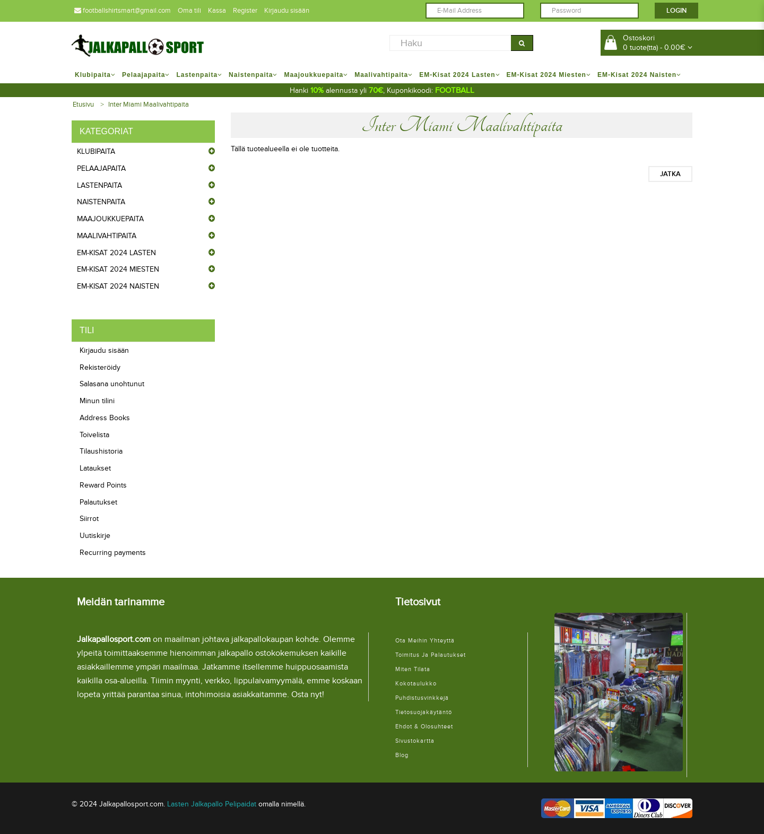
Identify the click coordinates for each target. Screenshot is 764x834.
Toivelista (94, 434)
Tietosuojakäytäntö (423, 712)
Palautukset (98, 502)
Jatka (670, 174)
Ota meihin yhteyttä (425, 640)
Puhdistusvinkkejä (422, 697)
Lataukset (95, 468)
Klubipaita (96, 151)
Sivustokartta (415, 740)
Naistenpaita (101, 201)
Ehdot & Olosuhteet (424, 726)
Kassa (217, 10)
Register (245, 10)
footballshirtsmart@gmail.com (122, 10)
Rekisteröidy (100, 367)
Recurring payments (113, 552)
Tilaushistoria (101, 451)
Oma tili (189, 10)
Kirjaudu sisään (286, 10)
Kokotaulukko (416, 683)
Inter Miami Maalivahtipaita (148, 104)
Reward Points (103, 485)
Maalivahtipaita (106, 235)
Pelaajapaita (101, 168)
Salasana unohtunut (112, 383)
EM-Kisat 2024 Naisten (118, 286)
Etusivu (83, 104)
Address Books (105, 417)
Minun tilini (97, 400)
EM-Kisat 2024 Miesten (118, 269)
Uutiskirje (95, 535)
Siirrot (89, 518)
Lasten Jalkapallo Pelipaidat (211, 804)
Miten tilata (412, 669)
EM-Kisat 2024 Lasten (116, 252)
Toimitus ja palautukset (430, 654)
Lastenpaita (99, 185)
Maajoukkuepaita (110, 218)
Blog (402, 755)
